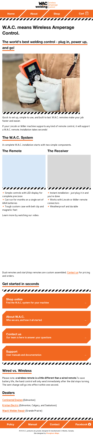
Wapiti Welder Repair (13, 411)
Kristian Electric (10, 405)
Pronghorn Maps (52, 433)
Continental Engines (12, 400)
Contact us (72, 273)
